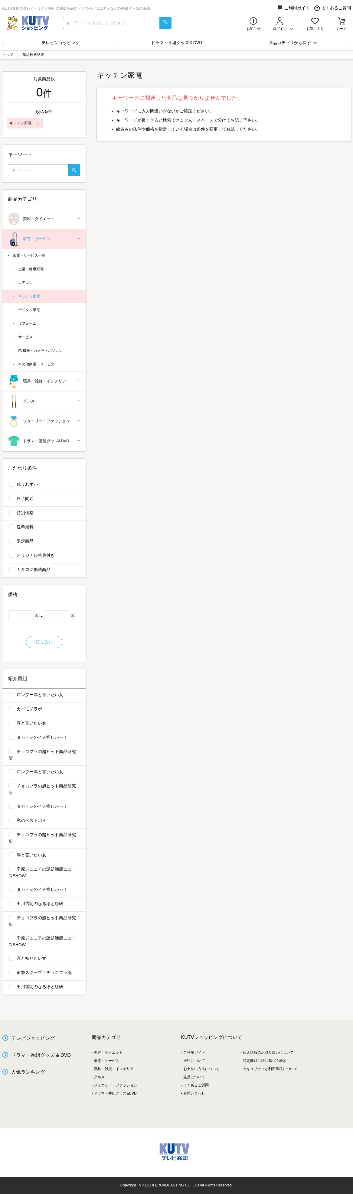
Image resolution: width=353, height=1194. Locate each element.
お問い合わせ (194, 1093)
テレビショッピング (60, 42)
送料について (194, 1061)
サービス (25, 337)
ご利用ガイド (293, 8)
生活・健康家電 (31, 269)
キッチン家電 (29, 296)
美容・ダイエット (44, 219)
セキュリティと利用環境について (270, 1069)
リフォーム (27, 323)
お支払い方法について (201, 1069)
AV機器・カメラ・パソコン (40, 351)
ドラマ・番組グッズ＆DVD (176, 42)
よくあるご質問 (332, 8)
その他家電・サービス (36, 364)
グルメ (44, 401)
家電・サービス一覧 (29, 255)
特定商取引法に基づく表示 (264, 1061)
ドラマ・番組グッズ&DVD (44, 441)
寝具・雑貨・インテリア (44, 381)
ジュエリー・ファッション (44, 421)
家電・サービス (44, 239)
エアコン (25, 283)
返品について (194, 1077)
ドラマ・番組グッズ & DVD (41, 1055)
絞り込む (44, 642)
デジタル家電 (29, 310)
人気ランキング (28, 1072)
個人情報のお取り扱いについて (268, 1052)
